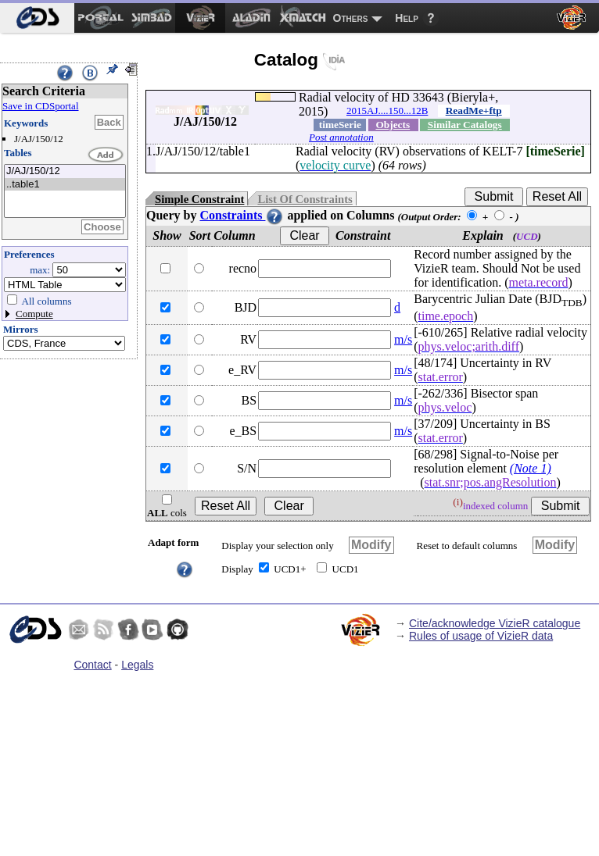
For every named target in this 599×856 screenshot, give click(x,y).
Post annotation (341, 137)
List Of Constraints (304, 199)
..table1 (65, 184)
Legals (137, 664)
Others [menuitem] (350, 18)
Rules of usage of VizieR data (481, 636)
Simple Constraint (199, 199)
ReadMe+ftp (474, 110)
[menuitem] (37, 18)
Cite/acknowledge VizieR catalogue (494, 623)
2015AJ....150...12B (387, 110)
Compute (34, 313)
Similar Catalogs (465, 124)
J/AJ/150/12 (65, 171)
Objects (392, 124)
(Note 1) (530, 468)
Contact (92, 664)
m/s (403, 339)
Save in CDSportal (40, 106)
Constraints (241, 215)
